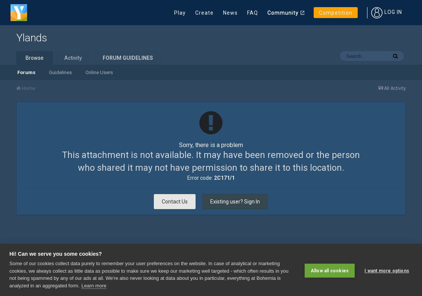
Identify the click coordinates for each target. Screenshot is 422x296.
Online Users (99, 72)
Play (180, 13)
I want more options (386, 269)
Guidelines (60, 72)
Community (283, 13)
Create (204, 13)
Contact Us (175, 202)
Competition (335, 13)
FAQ (252, 13)
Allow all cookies (330, 269)
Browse (35, 58)
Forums (26, 72)
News (230, 13)
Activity (73, 58)
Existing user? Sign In (235, 202)
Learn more (93, 285)
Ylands (31, 38)
